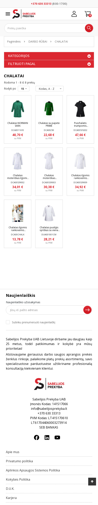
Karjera (11, 497)
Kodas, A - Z (49, 88)
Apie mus (12, 451)
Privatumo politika (19, 461)
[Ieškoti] (49, 28)
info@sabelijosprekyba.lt (49, 408)
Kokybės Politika (18, 479)
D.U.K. (10, 488)
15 (25, 88)
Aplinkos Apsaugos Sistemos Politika (33, 470)
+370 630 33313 (41, 3)
